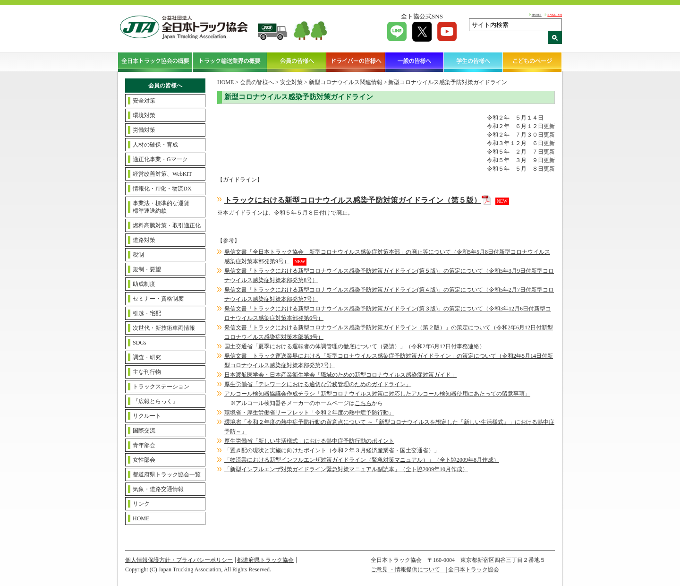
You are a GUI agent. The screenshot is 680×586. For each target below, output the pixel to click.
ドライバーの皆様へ (355, 61)
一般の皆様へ (414, 61)
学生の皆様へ (473, 61)
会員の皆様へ (296, 61)
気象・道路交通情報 (158, 489)
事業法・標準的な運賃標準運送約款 (161, 207)
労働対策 (144, 130)
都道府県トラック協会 (265, 560)
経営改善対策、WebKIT (162, 174)
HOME (537, 14)
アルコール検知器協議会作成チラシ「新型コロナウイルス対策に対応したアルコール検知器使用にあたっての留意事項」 (377, 393)
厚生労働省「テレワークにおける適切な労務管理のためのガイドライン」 (317, 384)
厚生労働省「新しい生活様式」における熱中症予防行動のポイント (309, 441)
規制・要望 (147, 269)
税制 (138, 254)
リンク (141, 503)
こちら (363, 403)
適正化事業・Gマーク (160, 159)
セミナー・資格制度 (158, 298)
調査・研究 (147, 357)
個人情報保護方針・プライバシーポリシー (179, 560)
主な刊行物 (147, 372)
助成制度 (144, 284)
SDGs (139, 342)
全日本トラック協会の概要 (155, 61)
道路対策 (144, 240)
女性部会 (144, 460)
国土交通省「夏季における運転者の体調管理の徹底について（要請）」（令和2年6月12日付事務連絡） (354, 346)
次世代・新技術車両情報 (164, 328)
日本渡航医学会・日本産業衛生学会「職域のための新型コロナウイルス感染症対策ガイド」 (340, 374)
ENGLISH (554, 14)
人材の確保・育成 (155, 144)
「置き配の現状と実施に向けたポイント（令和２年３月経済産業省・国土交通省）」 (332, 450)
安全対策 (144, 100)
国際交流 (144, 430)
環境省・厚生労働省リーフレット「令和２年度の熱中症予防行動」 (309, 412)
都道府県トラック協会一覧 (167, 474)
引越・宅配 (147, 313)
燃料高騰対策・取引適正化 (167, 225)
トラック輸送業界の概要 (230, 61)
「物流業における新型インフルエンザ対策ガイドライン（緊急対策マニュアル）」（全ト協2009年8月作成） (361, 460)
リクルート (147, 416)
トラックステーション (161, 386)
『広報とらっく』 (155, 401)
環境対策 (144, 115)
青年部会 (144, 445)
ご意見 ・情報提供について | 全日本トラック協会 (435, 569)
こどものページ (532, 61)
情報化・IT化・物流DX (162, 188)
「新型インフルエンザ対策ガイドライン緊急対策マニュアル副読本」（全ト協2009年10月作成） (346, 469)
